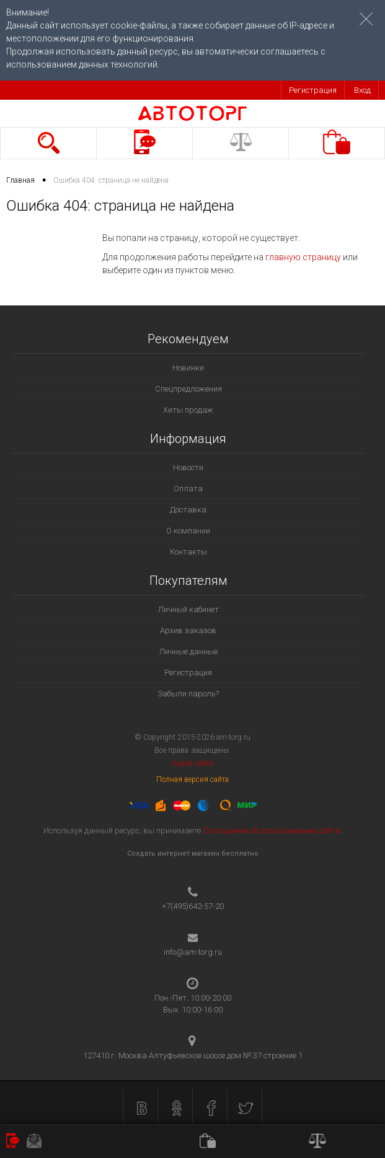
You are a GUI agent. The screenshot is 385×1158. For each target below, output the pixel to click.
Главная (20, 180)
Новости (188, 467)
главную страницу (303, 257)
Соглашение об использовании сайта (271, 830)
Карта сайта (192, 763)
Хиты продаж (188, 410)
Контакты (188, 551)
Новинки (188, 367)
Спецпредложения (188, 388)
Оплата (188, 488)
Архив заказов (188, 630)
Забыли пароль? (188, 693)
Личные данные (188, 651)
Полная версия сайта (192, 779)
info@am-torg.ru (193, 952)
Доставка (188, 509)
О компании (188, 530)
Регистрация (313, 90)
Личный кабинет (188, 609)
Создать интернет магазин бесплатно (193, 853)
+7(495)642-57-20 (193, 906)
